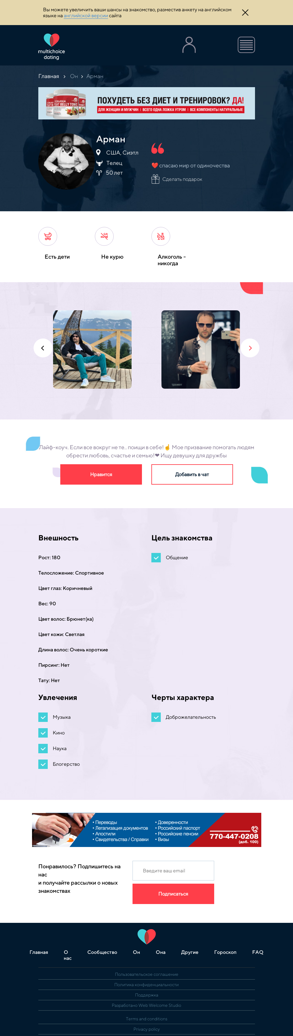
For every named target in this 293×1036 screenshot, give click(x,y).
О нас (68, 955)
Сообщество (102, 952)
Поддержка (146, 994)
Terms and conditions (146, 1018)
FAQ (257, 952)
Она (160, 952)
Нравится (101, 474)
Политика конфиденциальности (146, 984)
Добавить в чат (192, 474)
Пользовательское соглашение (146, 974)
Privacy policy (146, 1029)
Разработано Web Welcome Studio (146, 1005)
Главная (48, 76)
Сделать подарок (182, 179)
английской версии (86, 15)
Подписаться (173, 894)
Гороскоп (225, 952)
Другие (189, 952)
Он (74, 76)
